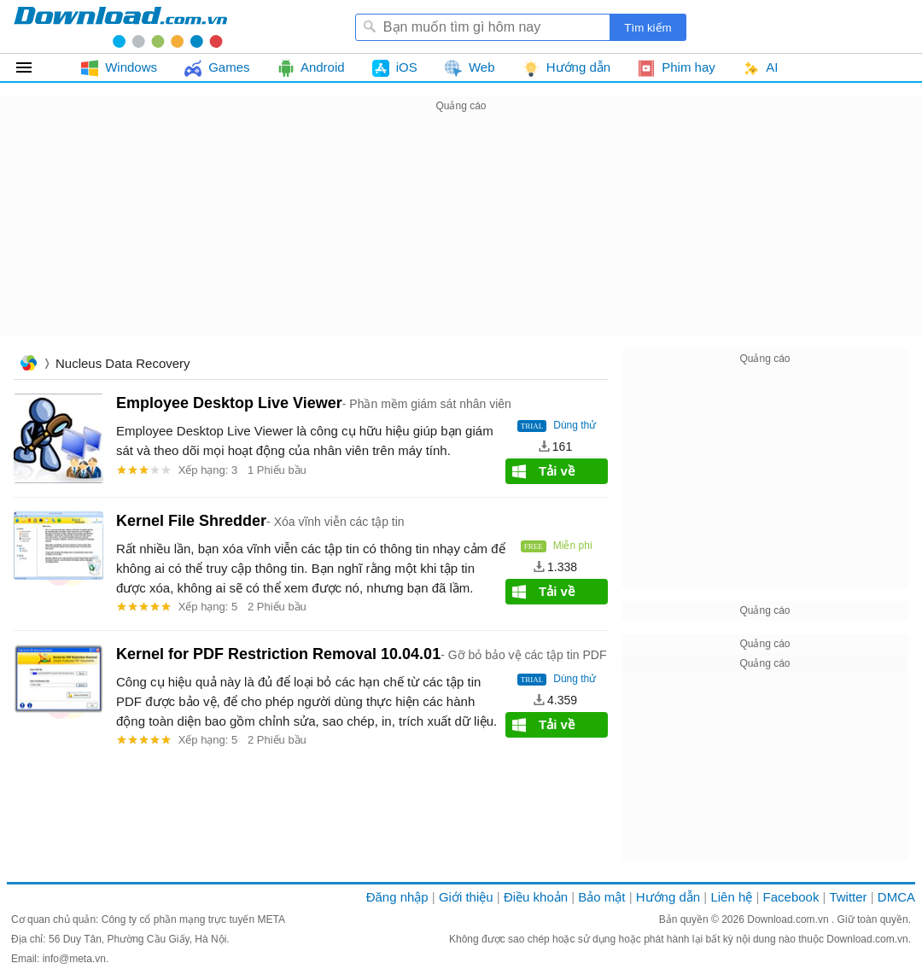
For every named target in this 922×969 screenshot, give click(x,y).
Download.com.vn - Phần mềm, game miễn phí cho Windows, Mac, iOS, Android (120, 26)
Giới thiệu (466, 897)
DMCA (896, 897)
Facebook (791, 897)
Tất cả (33, 67)
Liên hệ (731, 897)
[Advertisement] (461, 235)
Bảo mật (601, 897)
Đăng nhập (397, 897)
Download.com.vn (789, 919)
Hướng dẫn (668, 897)
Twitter (848, 897)
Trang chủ (28, 365)
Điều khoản (536, 897)
